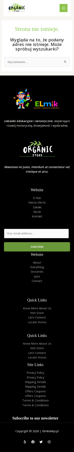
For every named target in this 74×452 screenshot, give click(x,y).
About (37, 262)
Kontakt (37, 216)
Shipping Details (35, 382)
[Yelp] (24, 441)
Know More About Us (37, 308)
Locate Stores (37, 322)
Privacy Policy (35, 373)
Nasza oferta (37, 202)
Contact (37, 281)
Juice (37, 276)
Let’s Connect (37, 317)
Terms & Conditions (35, 400)
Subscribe (37, 246)
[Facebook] (33, 441)
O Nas (37, 198)
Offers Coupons (35, 391)
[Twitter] (41, 441)
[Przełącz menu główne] (63, 8)
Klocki (37, 212)
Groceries (37, 271)
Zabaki (37, 207)
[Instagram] (49, 441)
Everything (37, 267)
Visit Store (37, 313)
